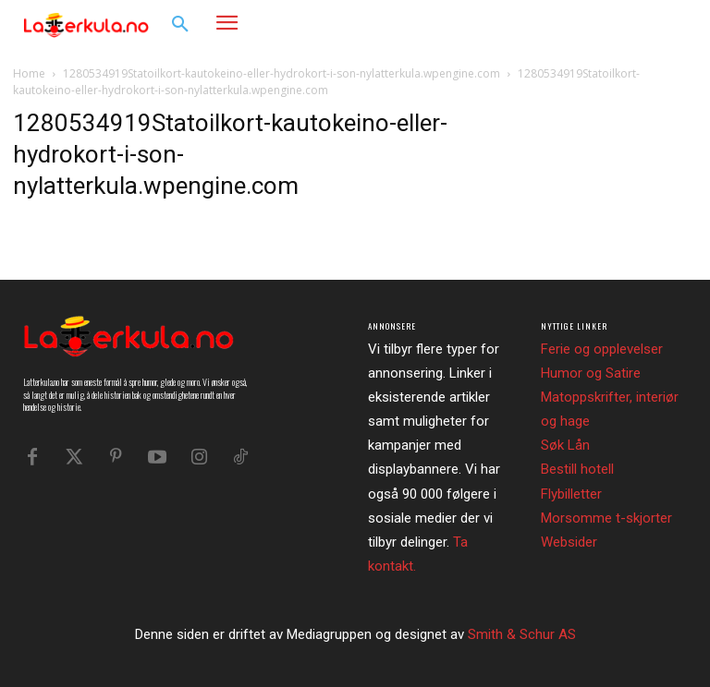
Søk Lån (565, 445)
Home (29, 73)
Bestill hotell (577, 469)
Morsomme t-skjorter (606, 518)
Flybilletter (571, 494)
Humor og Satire (591, 373)
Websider (569, 542)
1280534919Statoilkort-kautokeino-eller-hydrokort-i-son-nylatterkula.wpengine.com (281, 73)
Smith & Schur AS (522, 634)
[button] (180, 25)
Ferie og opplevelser (602, 349)
